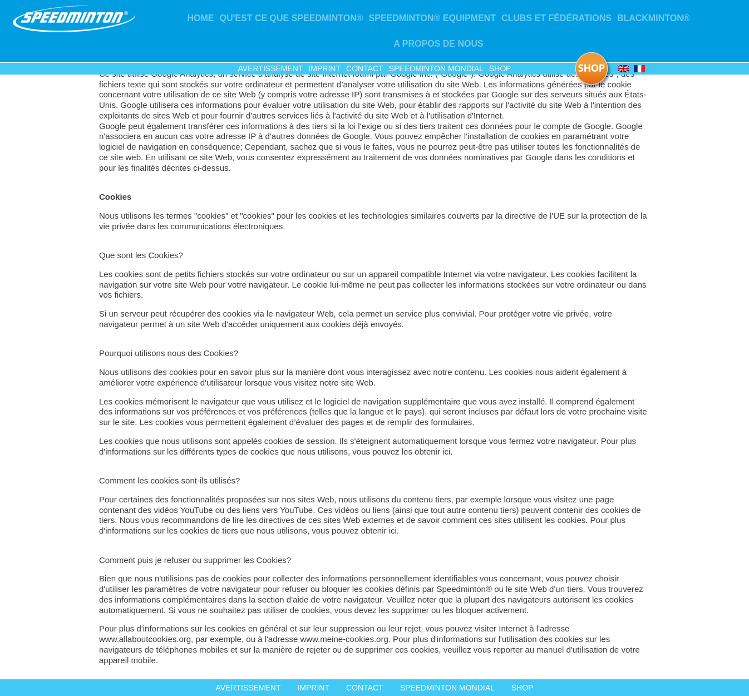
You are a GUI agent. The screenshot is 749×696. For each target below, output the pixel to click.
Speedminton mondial (436, 68)
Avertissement (270, 68)
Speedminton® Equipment (432, 18)
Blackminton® (653, 18)
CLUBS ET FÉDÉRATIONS (556, 18)
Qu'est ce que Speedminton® (291, 18)
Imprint (324, 68)
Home (201, 18)
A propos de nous (438, 43)
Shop (500, 68)
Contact (364, 68)
